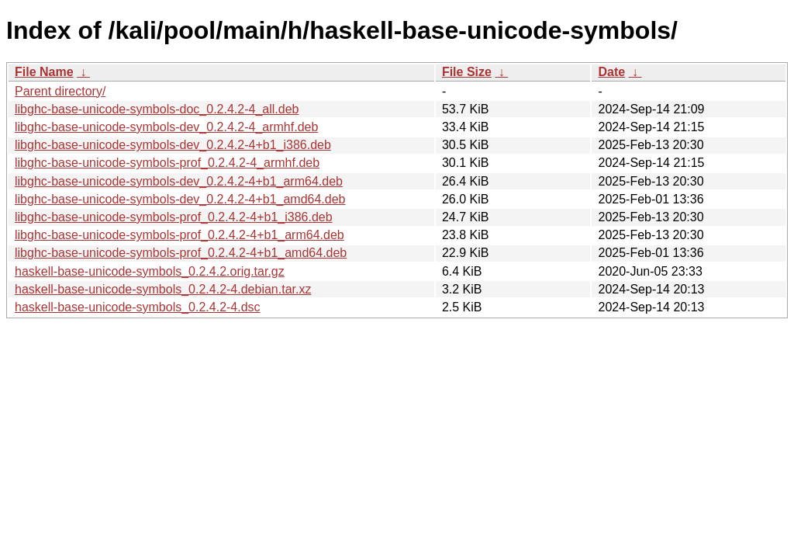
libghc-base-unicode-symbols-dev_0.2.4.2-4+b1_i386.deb (173, 144)
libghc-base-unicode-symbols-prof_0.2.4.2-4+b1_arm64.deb (179, 234)
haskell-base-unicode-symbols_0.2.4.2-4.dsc (138, 307)
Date (611, 71)
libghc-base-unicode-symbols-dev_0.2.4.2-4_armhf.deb (166, 127)
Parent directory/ (60, 91)
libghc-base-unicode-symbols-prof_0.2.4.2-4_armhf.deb (167, 162)
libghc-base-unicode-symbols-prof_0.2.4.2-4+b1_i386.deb (174, 217)
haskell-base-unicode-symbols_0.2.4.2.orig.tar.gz (150, 271)
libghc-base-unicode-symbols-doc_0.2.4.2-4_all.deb (157, 109)
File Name (44, 71)
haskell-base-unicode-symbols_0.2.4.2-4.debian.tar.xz (163, 289)
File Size (467, 71)
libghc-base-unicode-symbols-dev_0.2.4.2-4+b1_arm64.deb (179, 181)
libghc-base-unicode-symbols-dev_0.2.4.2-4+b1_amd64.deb (180, 199)
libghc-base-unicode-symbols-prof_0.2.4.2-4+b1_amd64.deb (181, 252)
